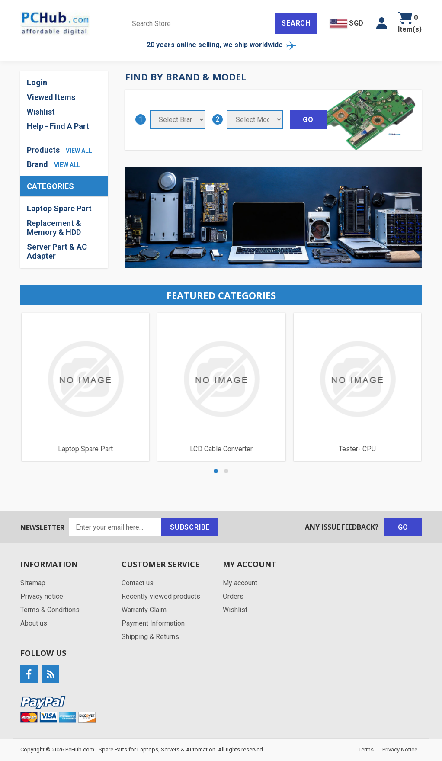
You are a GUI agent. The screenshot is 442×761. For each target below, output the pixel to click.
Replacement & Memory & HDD (54, 227)
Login (37, 82)
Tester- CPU (357, 449)
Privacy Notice (399, 749)
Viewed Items (51, 97)
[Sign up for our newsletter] (115, 527)
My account (240, 583)
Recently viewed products (161, 596)
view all (79, 150)
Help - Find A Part (58, 126)
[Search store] (200, 23)
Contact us (138, 583)
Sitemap (32, 583)
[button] (381, 23)
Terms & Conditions (50, 610)
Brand (37, 164)
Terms (366, 749)
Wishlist (41, 111)
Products (43, 149)
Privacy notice (41, 596)
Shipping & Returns (150, 637)
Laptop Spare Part (59, 208)
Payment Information (153, 623)
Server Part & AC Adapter (57, 251)
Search (296, 23)
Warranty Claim (144, 610)
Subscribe (190, 527)
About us (33, 623)
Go (403, 527)
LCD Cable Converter (221, 449)
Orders (233, 596)
